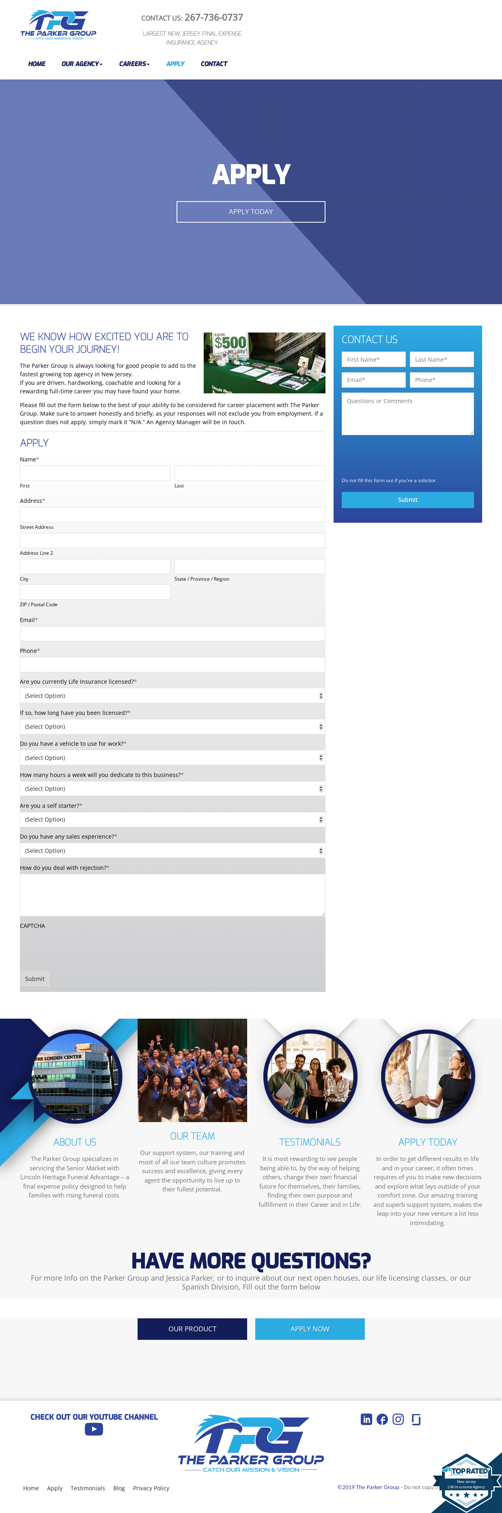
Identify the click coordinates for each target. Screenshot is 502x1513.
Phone (30, 651)
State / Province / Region (202, 578)
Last (179, 485)
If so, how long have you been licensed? (75, 713)
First (25, 485)
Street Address (37, 527)
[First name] (95, 473)
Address (32, 500)
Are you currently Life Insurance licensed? (78, 681)
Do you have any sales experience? (68, 836)
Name (29, 459)
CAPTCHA (32, 925)
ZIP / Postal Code (39, 604)
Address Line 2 (36, 552)
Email (29, 620)
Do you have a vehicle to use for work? (73, 743)
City (24, 578)
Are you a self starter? (51, 805)
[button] (82, 64)
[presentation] (81, 948)
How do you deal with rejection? (65, 867)
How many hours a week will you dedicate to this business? (102, 775)
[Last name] (250, 473)
